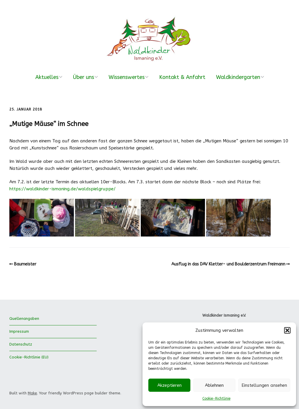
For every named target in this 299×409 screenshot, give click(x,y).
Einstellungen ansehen (264, 385)
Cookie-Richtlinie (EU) (28, 357)
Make (32, 393)
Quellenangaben (24, 318)
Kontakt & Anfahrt (182, 77)
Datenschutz (20, 344)
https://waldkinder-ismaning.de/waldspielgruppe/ (62, 188)
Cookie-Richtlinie (216, 398)
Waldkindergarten (238, 77)
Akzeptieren (169, 385)
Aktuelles (46, 77)
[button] (287, 330)
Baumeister (25, 264)
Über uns (83, 77)
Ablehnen (214, 385)
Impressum (19, 331)
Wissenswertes (127, 77)
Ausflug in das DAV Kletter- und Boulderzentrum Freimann (228, 264)
